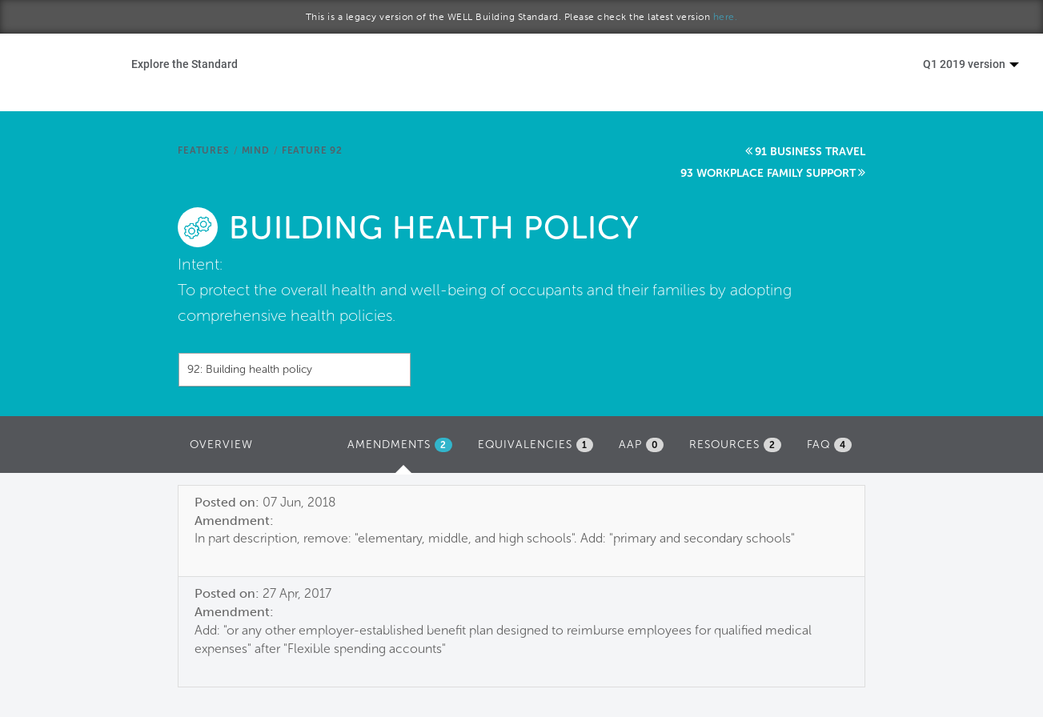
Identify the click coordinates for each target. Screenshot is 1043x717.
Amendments (403, 449)
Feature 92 (312, 150)
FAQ (829, 445)
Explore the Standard (184, 63)
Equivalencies (535, 445)
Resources (735, 445)
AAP (641, 445)
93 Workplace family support (768, 173)
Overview (221, 444)
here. (725, 16)
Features (203, 150)
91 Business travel (810, 151)
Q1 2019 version (971, 63)
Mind (256, 150)
